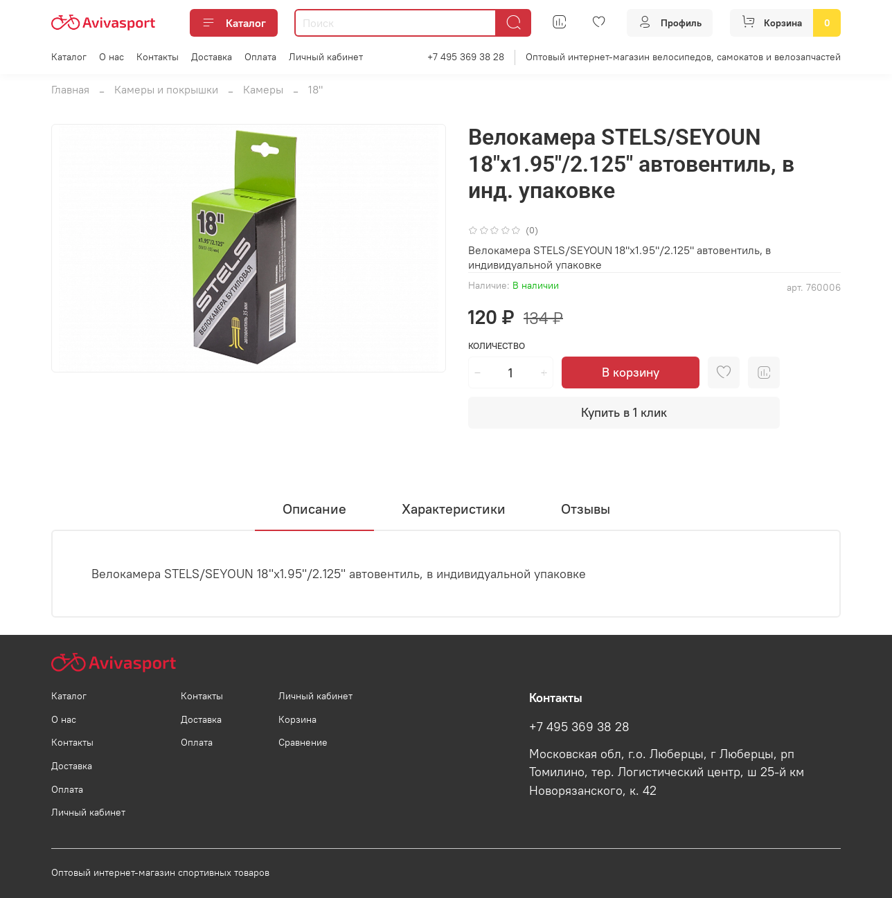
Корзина (297, 719)
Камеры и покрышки (166, 89)
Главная (70, 89)
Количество (496, 346)
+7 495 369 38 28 (465, 57)
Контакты (157, 57)
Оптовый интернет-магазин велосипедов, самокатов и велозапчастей (683, 57)
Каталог (234, 23)
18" (315, 89)
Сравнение (303, 742)
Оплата (260, 57)
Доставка (211, 57)
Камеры (263, 89)
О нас (111, 57)
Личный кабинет (326, 57)
